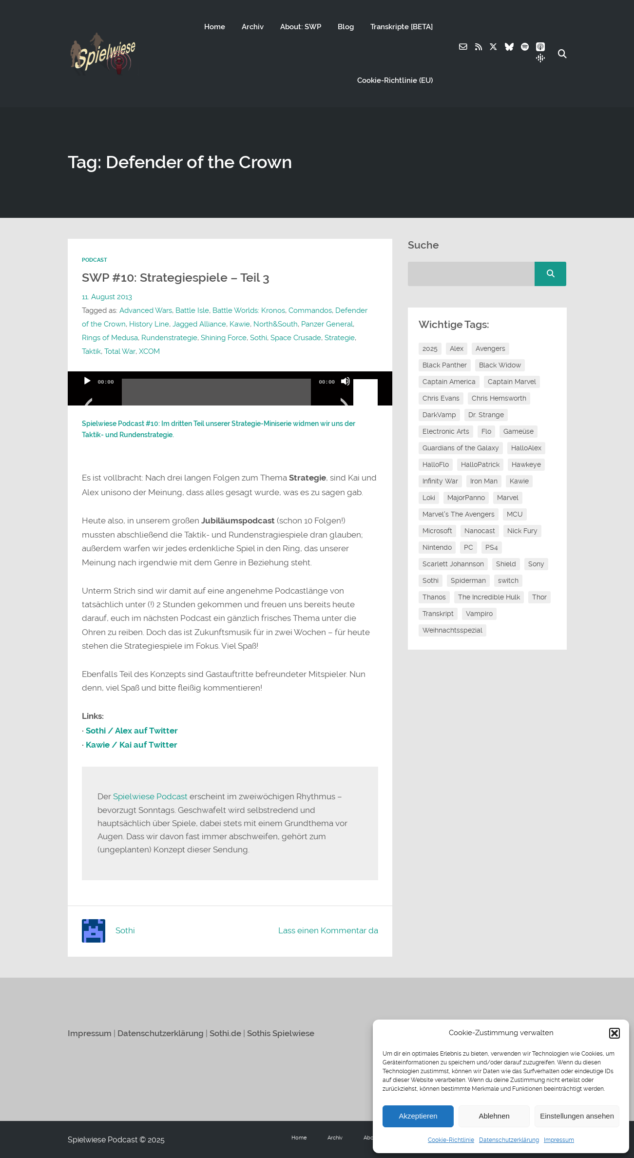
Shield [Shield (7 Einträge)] (506, 564)
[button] (614, 1033)
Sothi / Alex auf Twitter (132, 730)
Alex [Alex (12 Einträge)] (456, 348)
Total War (119, 351)
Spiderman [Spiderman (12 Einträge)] (468, 580)
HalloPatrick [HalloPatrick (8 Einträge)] (480, 464)
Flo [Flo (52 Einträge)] (486, 431)
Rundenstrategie (169, 337)
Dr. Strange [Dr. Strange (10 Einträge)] (486, 415)
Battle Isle (192, 310)
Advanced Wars (145, 310)
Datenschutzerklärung (509, 1140)
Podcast (94, 260)
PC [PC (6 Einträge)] (468, 547)
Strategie (340, 337)
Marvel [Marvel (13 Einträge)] (508, 498)
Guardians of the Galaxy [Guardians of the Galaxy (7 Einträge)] (461, 448)
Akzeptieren (418, 1116)
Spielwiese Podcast (150, 796)
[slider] (216, 396)
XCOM (148, 351)
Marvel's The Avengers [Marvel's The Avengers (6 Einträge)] (459, 514)
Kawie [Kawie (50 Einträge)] (519, 481)
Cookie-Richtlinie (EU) (394, 80)
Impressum (559, 1140)
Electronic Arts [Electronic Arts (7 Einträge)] (446, 431)
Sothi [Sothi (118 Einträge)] (431, 580)
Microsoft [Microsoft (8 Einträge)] (437, 531)
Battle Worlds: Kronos (248, 310)
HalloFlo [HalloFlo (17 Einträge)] (436, 464)
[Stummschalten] (345, 393)
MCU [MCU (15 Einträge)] (515, 514)
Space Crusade (295, 337)
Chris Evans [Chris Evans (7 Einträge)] (441, 398)
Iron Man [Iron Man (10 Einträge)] (484, 481)
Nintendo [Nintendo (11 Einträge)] (437, 547)
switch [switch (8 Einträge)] (508, 580)
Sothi (258, 337)
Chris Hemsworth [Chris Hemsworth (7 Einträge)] (499, 398)
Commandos (310, 310)
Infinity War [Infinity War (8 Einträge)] (440, 481)
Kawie (240, 324)
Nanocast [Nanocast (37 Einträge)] (479, 531)
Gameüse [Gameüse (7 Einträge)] (518, 431)
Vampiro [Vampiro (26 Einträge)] (479, 614)
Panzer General (327, 324)
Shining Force (224, 337)
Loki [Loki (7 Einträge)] (429, 498)
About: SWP (300, 26)
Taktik (91, 351)
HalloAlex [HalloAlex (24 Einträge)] (526, 448)
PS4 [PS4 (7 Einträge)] (491, 547)
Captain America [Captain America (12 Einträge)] (449, 382)
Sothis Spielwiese (280, 1033)
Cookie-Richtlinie (451, 1140)
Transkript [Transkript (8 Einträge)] (438, 614)
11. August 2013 (107, 296)
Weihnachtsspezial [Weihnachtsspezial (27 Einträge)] (452, 630)
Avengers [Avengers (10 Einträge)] (490, 348)
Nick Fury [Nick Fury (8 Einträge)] (522, 531)
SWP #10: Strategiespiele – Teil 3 (178, 277)
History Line (149, 324)
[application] (230, 388)
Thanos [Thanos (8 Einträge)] (434, 597)
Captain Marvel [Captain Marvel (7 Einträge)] (512, 382)
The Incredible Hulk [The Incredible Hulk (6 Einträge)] (489, 597)
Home (214, 26)
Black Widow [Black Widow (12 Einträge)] (500, 365)
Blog (345, 26)
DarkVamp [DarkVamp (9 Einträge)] (439, 415)
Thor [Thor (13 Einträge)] (539, 597)
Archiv (252, 26)
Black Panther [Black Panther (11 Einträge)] (445, 365)
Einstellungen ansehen (577, 1116)
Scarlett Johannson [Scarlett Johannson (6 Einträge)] (453, 564)
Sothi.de (225, 1033)
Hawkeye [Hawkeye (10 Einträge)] (526, 464)
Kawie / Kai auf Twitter (131, 744)
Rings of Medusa (110, 337)
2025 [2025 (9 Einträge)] (430, 348)
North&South (275, 324)
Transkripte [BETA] (401, 26)
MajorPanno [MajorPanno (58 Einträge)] (466, 498)
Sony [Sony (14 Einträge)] (536, 564)
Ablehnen (494, 1116)
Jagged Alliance (199, 324)
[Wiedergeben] (87, 393)
